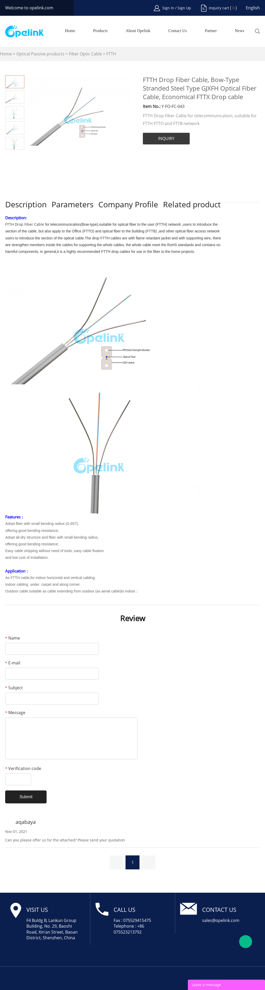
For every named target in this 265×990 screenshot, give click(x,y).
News (239, 31)
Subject (14, 688)
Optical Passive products (40, 54)
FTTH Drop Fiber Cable (24, 224)
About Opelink (138, 31)
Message (15, 712)
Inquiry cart (219, 7)
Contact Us (177, 31)
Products (100, 31)
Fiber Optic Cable (85, 54)
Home (70, 31)
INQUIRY (166, 138)
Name (12, 638)
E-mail (12, 663)
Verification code (23, 768)
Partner (211, 31)
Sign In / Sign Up (176, 7)
